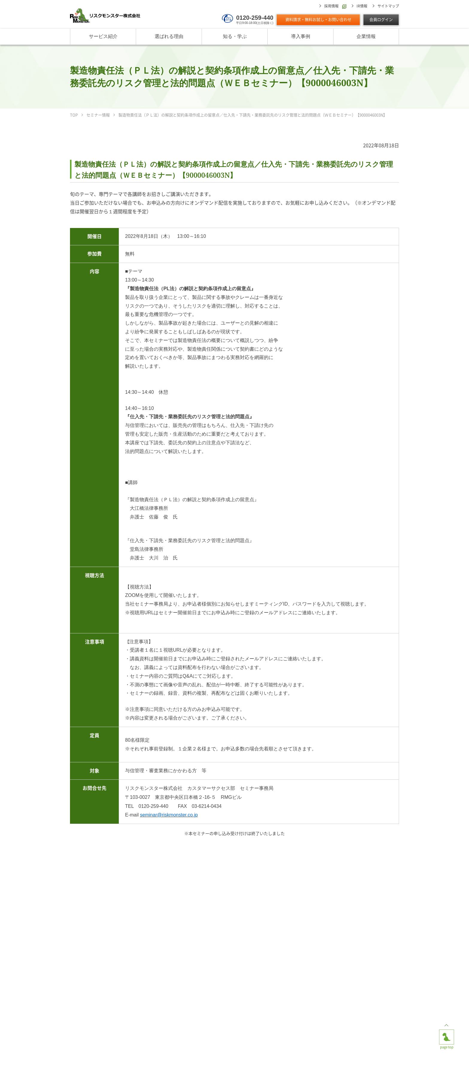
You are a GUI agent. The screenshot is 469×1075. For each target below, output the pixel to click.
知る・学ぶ (235, 36)
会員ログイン (381, 20)
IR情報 (362, 6)
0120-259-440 (254, 17)
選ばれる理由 (169, 36)
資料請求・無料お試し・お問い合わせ (318, 20)
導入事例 (300, 36)
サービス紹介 (103, 36)
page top (446, 1034)
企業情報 (366, 36)
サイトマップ (388, 6)
